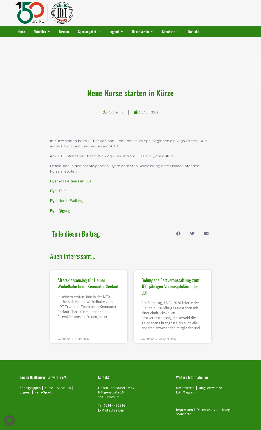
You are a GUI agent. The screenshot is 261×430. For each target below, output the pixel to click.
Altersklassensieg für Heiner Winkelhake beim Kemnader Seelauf (87, 283)
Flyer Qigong (60, 210)
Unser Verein (142, 31)
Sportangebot (89, 31)
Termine (64, 31)
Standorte (171, 31)
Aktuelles (42, 31)
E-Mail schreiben (111, 410)
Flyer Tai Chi (59, 190)
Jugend (116, 31)
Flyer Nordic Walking (66, 200)
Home (21, 31)
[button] (178, 233)
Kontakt (193, 31)
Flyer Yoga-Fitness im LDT (71, 181)
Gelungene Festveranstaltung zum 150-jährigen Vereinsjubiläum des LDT (170, 286)
